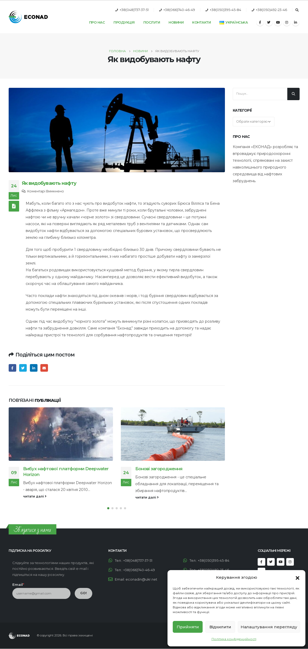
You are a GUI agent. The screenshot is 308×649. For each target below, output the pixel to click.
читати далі (34, 496)
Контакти (201, 22)
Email (44, 368)
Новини (176, 22)
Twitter (23, 368)
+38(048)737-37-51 (134, 10)
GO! (83, 593)
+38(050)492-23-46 (271, 10)
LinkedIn (33, 368)
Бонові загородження (159, 468)
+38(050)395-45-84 (225, 10)
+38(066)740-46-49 (179, 10)
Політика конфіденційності (234, 639)
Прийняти (188, 626)
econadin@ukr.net (141, 580)
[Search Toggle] (297, 10)
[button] (297, 577)
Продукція (124, 22)
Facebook (12, 368)
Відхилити (220, 626)
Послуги (151, 22)
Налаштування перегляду (269, 626)
